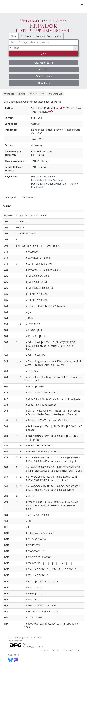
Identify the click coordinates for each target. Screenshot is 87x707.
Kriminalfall (37, 187)
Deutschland (38, 183)
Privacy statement (70, 650)
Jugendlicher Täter (57, 183)
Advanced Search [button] (43, 62)
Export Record (37, 93)
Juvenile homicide (40, 180)
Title (13, 36)
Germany (50, 176)
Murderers (37, 176)
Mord (73, 183)
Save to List (55, 94)
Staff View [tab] (27, 197)
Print (21, 94)
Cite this (9, 94)
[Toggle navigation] (82, 4)
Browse (44, 69)
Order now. (39, 167)
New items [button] (44, 83)
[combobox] (43, 42)
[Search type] (43, 48)
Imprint (54, 650)
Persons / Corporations (48, 36)
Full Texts (26, 36)
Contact (44, 650)
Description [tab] (11, 197)
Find (43, 53)
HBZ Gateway (40, 161)
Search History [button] (44, 76)
